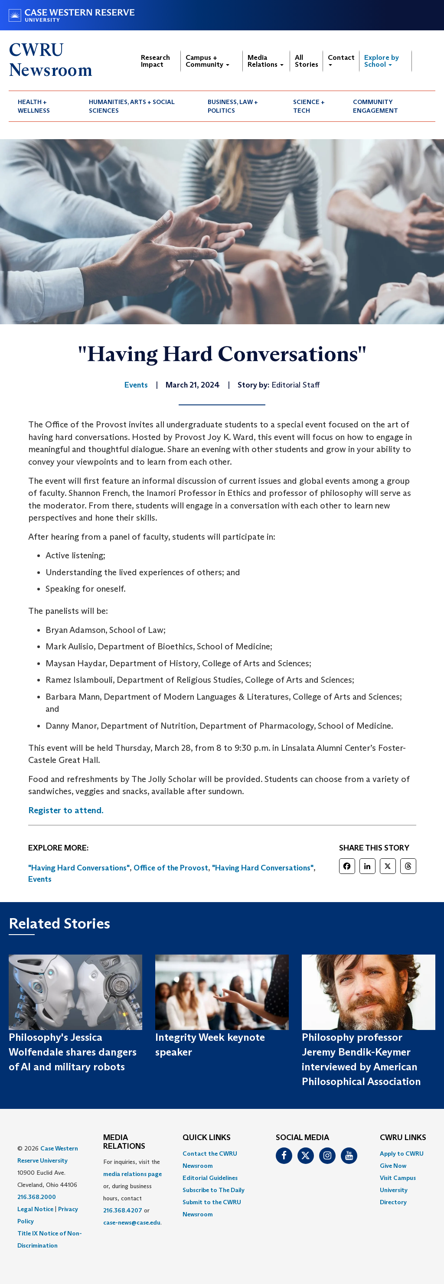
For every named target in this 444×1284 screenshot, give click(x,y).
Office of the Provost (171, 868)
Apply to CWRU (402, 1153)
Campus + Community (207, 60)
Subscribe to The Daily (214, 1190)
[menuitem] (44, 106)
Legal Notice (35, 1209)
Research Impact (155, 60)
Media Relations (266, 60)
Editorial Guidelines (210, 1178)
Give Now (393, 1166)
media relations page (132, 1174)
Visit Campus (398, 1178)
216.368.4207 (122, 1210)
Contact (341, 59)
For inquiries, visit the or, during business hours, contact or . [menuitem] (132, 1192)
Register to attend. (66, 810)
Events (40, 879)
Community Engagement (375, 106)
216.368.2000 (36, 1197)
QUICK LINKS (207, 1138)
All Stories (306, 60)
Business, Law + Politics (233, 106)
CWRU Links (403, 1138)
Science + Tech (309, 106)
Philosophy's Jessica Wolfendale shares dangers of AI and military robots (73, 1052)
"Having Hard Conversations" (79, 868)
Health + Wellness (34, 106)
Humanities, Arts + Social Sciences (132, 106)
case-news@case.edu (131, 1222)
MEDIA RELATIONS (124, 1142)
